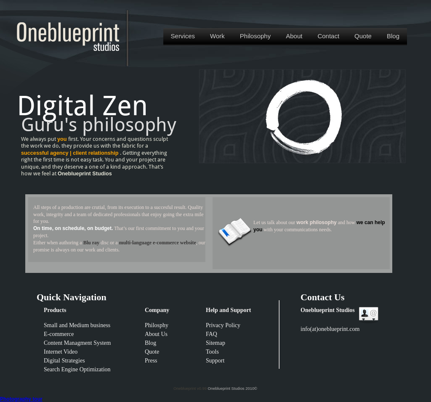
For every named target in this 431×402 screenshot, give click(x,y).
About (294, 36)
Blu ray (91, 243)
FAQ (211, 334)
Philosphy (156, 325)
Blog (393, 36)
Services (183, 36)
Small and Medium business (77, 325)
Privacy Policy (223, 325)
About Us (156, 334)
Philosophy (255, 36)
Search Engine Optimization (77, 369)
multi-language (136, 243)
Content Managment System (77, 343)
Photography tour (21, 399)
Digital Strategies (64, 360)
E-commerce (59, 334)
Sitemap (215, 343)
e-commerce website (174, 243)
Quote (363, 36)
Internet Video (60, 352)
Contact (328, 36)
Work (217, 36)
